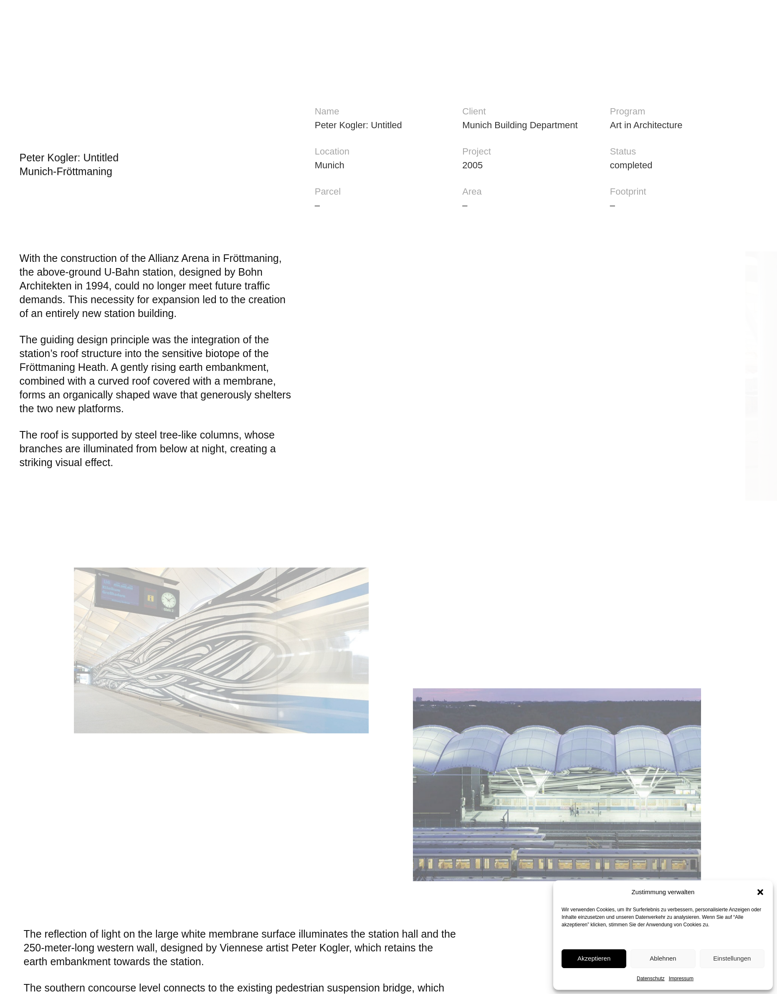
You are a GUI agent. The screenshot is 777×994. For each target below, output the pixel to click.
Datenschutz (651, 978)
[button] (760, 892)
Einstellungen (732, 958)
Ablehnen (663, 958)
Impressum (681, 978)
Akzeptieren (593, 958)
